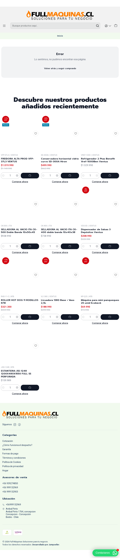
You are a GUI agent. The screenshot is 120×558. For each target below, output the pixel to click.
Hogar (5, 478)
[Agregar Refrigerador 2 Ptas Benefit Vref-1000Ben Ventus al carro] (112, 191)
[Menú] (4, 26)
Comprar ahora (20, 188)
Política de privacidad (12, 474)
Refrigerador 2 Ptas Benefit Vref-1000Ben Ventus (100, 175)
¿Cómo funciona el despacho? (17, 453)
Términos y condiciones (14, 466)
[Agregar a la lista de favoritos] (35, 140)
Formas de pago (10, 461)
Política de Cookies (11, 470)
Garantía (6, 457)
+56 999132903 (10, 499)
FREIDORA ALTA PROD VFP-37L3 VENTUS (19, 167)
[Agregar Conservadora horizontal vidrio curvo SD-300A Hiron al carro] (72, 186)
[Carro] (116, 26)
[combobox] (55, 26)
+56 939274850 (10, 491)
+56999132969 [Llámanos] (11, 512)
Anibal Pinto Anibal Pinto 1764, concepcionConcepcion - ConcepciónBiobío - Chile (19, 521)
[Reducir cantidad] (3, 183)
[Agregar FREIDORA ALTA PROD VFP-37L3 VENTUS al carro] (32, 183)
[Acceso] (109, 26)
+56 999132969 (10, 495)
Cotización (7, 449)
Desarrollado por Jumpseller (45, 552)
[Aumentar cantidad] (21, 183)
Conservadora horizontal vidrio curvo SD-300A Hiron (59, 170)
